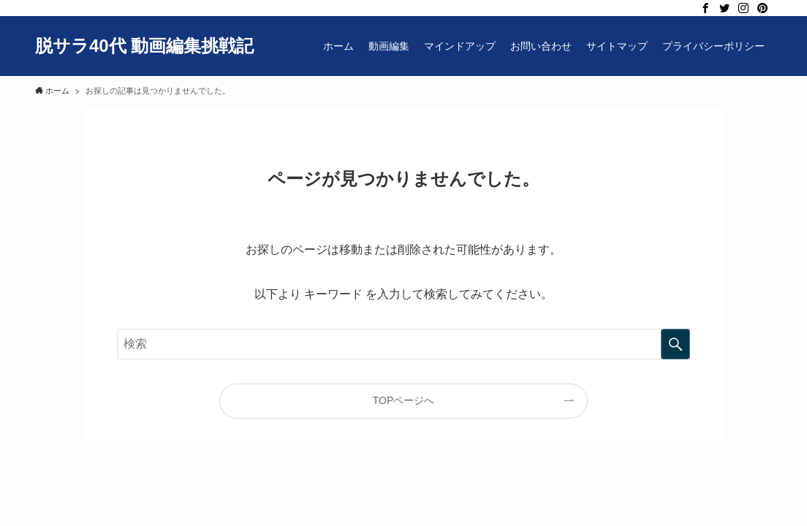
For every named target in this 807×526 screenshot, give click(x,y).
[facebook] (705, 8)
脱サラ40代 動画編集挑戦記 (144, 46)
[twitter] (724, 8)
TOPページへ (404, 400)
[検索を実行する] (675, 344)
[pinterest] (762, 8)
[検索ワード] (403, 344)
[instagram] (743, 8)
